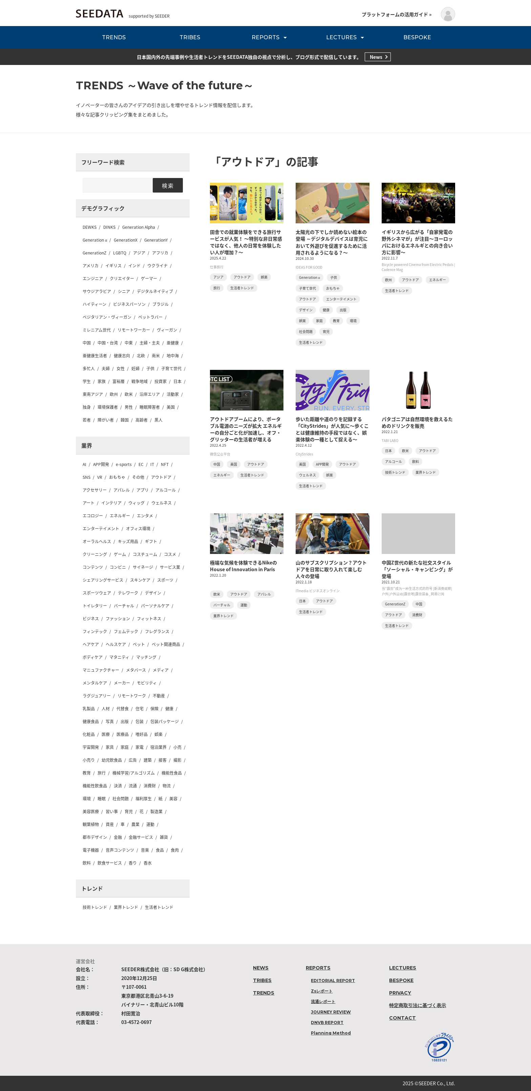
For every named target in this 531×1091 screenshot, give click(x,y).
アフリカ (160, 253)
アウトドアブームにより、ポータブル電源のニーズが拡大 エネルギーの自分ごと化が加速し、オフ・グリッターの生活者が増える (246, 429)
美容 (173, 799)
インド (134, 266)
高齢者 (141, 420)
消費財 (150, 786)
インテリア (111, 503)
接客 (162, 760)
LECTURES (341, 37)
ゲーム (120, 554)
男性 (129, 407)
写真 (110, 721)
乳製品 (89, 709)
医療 (106, 734)
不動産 (159, 696)
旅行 (102, 773)
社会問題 (120, 799)
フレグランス (157, 631)
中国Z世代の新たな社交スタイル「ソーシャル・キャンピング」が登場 (417, 569)
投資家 (160, 381)
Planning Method (331, 1033)
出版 (125, 721)
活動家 (173, 394)
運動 (150, 824)
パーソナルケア (155, 606)
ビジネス (91, 619)
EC (141, 464)
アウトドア (161, 477)
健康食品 (91, 721)
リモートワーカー (134, 330)
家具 (110, 747)
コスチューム (145, 554)
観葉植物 (91, 824)
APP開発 (101, 464)
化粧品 (89, 734)
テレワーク (128, 593)
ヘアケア (91, 644)
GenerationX (125, 240)
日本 (177, 381)
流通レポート (323, 1001)
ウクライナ (157, 266)
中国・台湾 (108, 343)
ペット (139, 644)
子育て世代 (171, 368)
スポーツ (165, 580)
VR (99, 477)
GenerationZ (94, 253)
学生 (87, 381)
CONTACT (402, 1018)
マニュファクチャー (101, 670)
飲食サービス (110, 863)
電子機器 (91, 850)
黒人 (158, 420)
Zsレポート (322, 991)
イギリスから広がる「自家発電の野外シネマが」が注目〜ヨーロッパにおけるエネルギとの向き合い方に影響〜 (417, 241)
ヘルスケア (116, 644)
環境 (87, 799)
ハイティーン (94, 304)
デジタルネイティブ (155, 291)
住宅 (139, 709)
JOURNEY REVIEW (331, 1012)
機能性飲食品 (95, 786)
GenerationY (156, 240)
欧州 (114, 394)
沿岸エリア (150, 394)
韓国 (125, 420)
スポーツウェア (97, 593)
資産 (110, 824)
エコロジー (93, 516)
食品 (160, 850)
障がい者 (106, 420)
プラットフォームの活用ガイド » (396, 14)
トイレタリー (95, 606)
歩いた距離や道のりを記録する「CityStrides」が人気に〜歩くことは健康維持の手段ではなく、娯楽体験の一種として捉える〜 (332, 429)
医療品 (122, 734)
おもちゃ (117, 477)
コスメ (170, 554)
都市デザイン (95, 837)
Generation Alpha (138, 227)
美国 (171, 407)
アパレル (121, 490)
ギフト (151, 541)
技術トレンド (95, 907)
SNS (86, 477)
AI (84, 464)
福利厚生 (143, 799)
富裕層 (118, 381)
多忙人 (89, 368)
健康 (169, 709)
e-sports (124, 464)
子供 (150, 368)
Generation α (95, 240)
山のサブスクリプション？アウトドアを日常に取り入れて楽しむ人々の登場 (331, 569)
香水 (148, 863)
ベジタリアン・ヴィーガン (107, 317)
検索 (168, 185)
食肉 (175, 850)
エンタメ (145, 516)
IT (152, 464)
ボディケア (93, 657)
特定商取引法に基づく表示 (417, 1005)
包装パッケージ (164, 721)
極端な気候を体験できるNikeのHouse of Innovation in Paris (243, 566)
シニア (124, 291)
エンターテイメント (101, 529)
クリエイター (122, 278)
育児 (129, 811)
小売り (89, 760)
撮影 (177, 760)
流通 (133, 786)
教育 (87, 773)
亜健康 (173, 343)
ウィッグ (136, 503)
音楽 (145, 850)
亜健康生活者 (95, 356)
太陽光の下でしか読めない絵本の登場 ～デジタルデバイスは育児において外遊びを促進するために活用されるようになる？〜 (332, 242)
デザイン (153, 593)
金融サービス (141, 837)
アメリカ (91, 266)
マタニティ (119, 657)
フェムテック (126, 631)
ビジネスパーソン (129, 304)
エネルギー (120, 516)
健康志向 (122, 356)
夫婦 (106, 368)
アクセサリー (95, 490)
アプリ (142, 490)
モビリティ (147, 683)
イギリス (113, 266)
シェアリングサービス (103, 580)
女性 (120, 368)
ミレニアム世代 (97, 330)
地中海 (173, 356)
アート (88, 503)
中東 (129, 343)
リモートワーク (132, 696)
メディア (161, 670)
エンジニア (93, 278)
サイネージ (143, 567)
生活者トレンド (159, 907)
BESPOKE (417, 37)
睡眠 (102, 799)
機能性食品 (172, 773)
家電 (139, 747)
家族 (102, 381)
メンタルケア (95, 683)
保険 (154, 709)
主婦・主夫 (150, 343)
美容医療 (91, 811)
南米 (156, 356)
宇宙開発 (91, 747)
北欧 (141, 356)
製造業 (156, 811)
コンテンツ (93, 567)
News (376, 56)
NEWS (261, 968)
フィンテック (95, 631)
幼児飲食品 (112, 760)
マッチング (146, 657)
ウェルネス (161, 503)
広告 (133, 760)
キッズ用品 (128, 541)
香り (133, 863)
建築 (148, 760)
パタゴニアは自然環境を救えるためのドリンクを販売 (417, 422)
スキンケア (140, 580)
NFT (165, 464)
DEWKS (90, 227)
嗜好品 (141, 734)
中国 (87, 343)
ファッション (118, 619)
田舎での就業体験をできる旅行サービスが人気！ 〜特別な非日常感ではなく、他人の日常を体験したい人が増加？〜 (246, 241)
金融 (118, 837)
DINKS (109, 227)
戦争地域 (139, 381)
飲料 (87, 863)
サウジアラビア (97, 291)
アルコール (165, 490)
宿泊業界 (158, 747)
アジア (139, 253)
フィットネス (149, 619)
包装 (139, 721)
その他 (138, 477)
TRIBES (189, 37)
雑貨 (164, 837)
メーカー (122, 683)
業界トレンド (126, 907)
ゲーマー (149, 278)
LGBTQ (119, 253)
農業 (135, 824)
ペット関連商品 (166, 644)
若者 (87, 420)
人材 (106, 709)
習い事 (112, 811)
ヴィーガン (167, 330)
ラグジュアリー (97, 696)
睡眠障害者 (150, 407)
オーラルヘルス (97, 541)
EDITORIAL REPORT (333, 980)
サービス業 (170, 567)
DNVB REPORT (327, 1022)
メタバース (136, 670)
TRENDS (114, 37)
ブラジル (160, 304)
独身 (87, 407)
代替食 (122, 709)
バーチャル (124, 606)
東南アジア (93, 394)
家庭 (125, 747)
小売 (177, 747)
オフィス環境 (138, 529)
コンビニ (118, 567)
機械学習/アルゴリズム (133, 773)
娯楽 (158, 734)
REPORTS (265, 37)
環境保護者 (108, 407)
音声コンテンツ (120, 850)
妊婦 (135, 368)
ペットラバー (150, 317)
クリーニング (95, 554)
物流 (167, 786)
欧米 (129, 394)
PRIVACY (400, 993)
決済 (118, 786)
